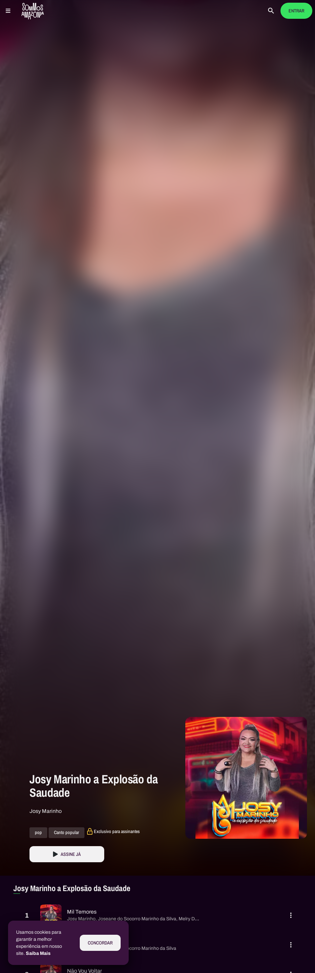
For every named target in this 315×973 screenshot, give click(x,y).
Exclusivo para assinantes (117, 831)
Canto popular (66, 832)
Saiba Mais (38, 953)
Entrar (296, 11)
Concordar (100, 943)
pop (38, 832)
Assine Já (71, 854)
